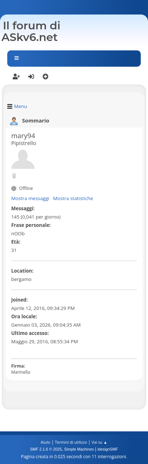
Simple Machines (79, 449)
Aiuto (45, 442)
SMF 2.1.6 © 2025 (46, 449)
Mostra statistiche (73, 198)
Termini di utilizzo (71, 442)
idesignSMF (107, 449)
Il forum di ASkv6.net (30, 31)
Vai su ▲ (99, 442)
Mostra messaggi (30, 198)
